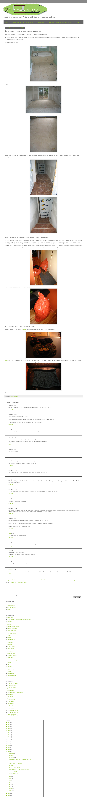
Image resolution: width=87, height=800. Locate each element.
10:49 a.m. (11, 537)
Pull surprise (10, 696)
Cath (10, 550)
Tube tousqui (10, 703)
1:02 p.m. (11, 556)
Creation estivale (11, 646)
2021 (9, 728)
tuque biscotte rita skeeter (13, 626)
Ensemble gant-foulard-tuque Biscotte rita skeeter (19, 619)
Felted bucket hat (11, 630)
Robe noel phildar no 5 (12, 683)
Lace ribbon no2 (11, 639)
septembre (11, 757)
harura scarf (10, 617)
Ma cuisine (11, 765)
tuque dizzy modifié (12, 675)
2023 (9, 724)
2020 (9, 730)
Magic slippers (10, 648)
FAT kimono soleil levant (13, 712)
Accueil (43, 580)
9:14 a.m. (11, 455)
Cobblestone (10, 642)
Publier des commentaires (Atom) (19, 582)
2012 (9, 743)
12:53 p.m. (11, 465)
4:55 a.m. (11, 503)
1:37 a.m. (11, 409)
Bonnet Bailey (10, 701)
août (10, 776)
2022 (9, 726)
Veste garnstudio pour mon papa (15, 692)
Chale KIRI (10, 705)
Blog (6, 22)
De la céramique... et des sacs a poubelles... (19, 769)
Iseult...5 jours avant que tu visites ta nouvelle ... (20, 759)
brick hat (9, 637)
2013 (9, 741)
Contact (78, 22)
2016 (9, 734)
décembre (11, 753)
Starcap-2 (9, 604)
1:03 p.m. (11, 573)
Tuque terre (10, 689)
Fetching (9, 666)
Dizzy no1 (9, 671)
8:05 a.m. (11, 424)
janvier (10, 790)
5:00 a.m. (11, 513)
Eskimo (9, 662)
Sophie (7, 360)
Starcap (9, 609)
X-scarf (9, 611)
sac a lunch (10, 641)
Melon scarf (10, 657)
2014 (9, 739)
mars (10, 786)
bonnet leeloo (10, 690)
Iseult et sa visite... (13, 771)
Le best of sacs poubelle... (15, 767)
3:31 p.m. (11, 565)
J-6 (9, 761)
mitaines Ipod (10, 669)
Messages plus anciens (76, 580)
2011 (9, 745)
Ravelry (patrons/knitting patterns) (60, 22)
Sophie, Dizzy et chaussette (15, 763)
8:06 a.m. (11, 433)
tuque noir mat (10, 673)
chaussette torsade (11, 633)
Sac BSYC (9, 664)
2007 (9, 793)
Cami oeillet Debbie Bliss (13, 716)
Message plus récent (10, 580)
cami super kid (10, 708)
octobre (11, 755)
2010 (9, 747)
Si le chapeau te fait (13, 773)
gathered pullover (11, 677)
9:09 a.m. (11, 444)
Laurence (11, 569)
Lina (8, 632)
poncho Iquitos (10, 698)
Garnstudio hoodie (11, 607)
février (10, 788)
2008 (9, 751)
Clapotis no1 (10, 707)
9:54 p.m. (11, 493)
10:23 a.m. (11, 528)
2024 (9, 722)
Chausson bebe (11, 653)
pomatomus (10, 694)
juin (10, 780)
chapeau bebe (10, 668)
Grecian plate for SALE (12, 660)
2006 (9, 795)
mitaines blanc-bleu (12, 628)
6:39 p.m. (11, 484)
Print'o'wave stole (11, 687)
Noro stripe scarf (11, 605)
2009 (9, 749)
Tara (10, 533)
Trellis (8, 659)
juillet (10, 778)
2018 (9, 732)
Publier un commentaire (12, 577)
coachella (9, 644)
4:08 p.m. (11, 474)
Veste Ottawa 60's (11, 714)
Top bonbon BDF (11, 699)
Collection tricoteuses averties (22, 22)
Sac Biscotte (10, 650)
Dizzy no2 (9, 621)
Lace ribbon (10, 651)
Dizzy (25, 329)
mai (10, 782)
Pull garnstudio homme (12, 710)
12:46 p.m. (11, 546)
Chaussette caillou (11, 685)
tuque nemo (10, 624)
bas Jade (9, 623)
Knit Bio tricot (40, 22)
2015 (9, 737)
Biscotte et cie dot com (12, 655)
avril (10, 784)
